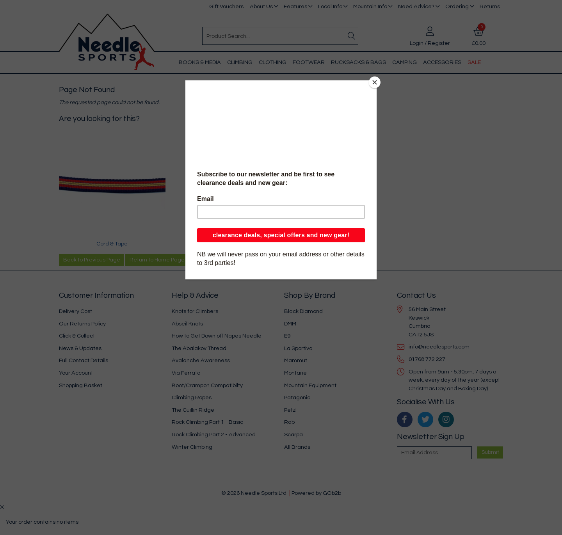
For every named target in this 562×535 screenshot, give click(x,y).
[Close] (375, 82)
